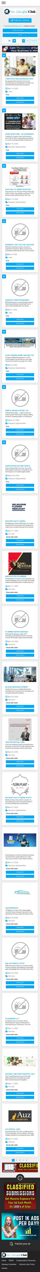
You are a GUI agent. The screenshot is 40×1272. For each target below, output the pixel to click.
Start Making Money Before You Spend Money (19, 355)
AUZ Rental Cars (12, 1129)
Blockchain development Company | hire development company (18, 687)
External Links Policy (27, 1264)
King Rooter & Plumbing (15, 576)
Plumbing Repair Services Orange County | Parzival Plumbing (16, 631)
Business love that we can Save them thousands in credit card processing (19, 244)
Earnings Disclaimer (9, 1264)
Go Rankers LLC (12, 1018)
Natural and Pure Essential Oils (20, 1074)
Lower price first (24, 30)
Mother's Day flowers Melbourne (15, 521)
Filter (20, 35)
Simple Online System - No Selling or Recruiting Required (19, 410)
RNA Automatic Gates (15, 963)
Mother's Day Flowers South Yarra (18, 797)
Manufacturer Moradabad (17, 300)
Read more (20, 98)
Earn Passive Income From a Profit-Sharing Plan (17, 466)
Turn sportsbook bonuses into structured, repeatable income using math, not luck (19, 79)
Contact (4, 1268)
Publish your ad (20, 20)
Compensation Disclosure (26, 1260)
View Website (20, 102)
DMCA (11, 1260)
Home (4, 1260)
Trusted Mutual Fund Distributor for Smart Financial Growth (15, 742)
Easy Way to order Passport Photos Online (18, 189)
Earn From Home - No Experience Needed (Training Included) (19, 134)
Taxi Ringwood (11, 908)
